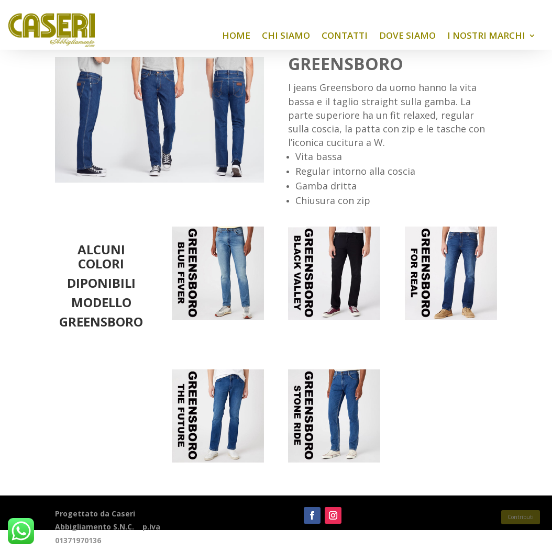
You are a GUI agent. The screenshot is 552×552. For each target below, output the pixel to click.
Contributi (520, 517)
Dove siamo (407, 35)
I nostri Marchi (486, 35)
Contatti (345, 35)
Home (236, 35)
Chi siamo (286, 35)
